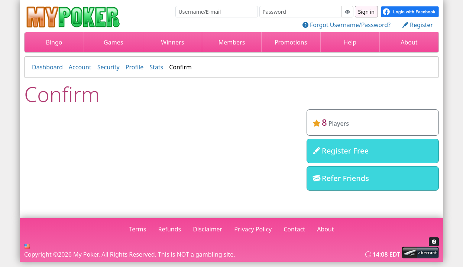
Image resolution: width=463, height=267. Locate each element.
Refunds (169, 229)
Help (349, 42)
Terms (137, 229)
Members (231, 42)
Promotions (291, 42)
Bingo (54, 42)
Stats (156, 67)
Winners (172, 42)
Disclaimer (207, 229)
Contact (294, 229)
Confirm (180, 67)
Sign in (366, 11)
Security (108, 67)
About (409, 42)
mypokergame (372, 202)
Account (80, 67)
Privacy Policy (253, 229)
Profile (134, 67)
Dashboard (47, 67)
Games (113, 42)
